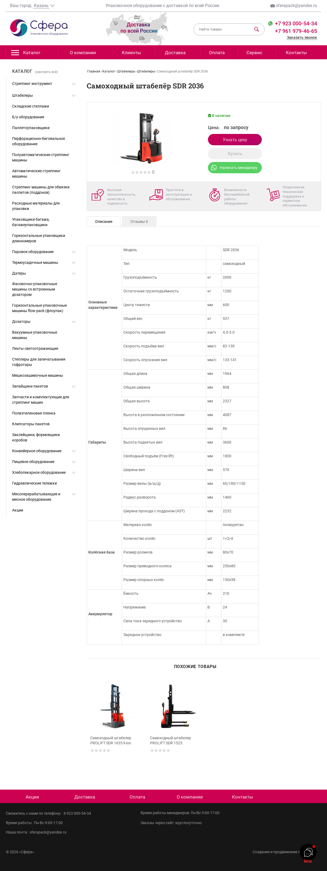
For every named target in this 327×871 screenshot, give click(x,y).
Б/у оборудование (28, 117)
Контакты (296, 52)
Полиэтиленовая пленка (33, 413)
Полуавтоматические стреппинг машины (40, 157)
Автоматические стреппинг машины (36, 173)
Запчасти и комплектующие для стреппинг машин (40, 400)
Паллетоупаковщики (31, 128)
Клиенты (131, 52)
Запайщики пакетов (30, 386)
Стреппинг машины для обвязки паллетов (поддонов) (40, 190)
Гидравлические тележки (34, 483)
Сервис (254, 52)
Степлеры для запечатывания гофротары (38, 362)
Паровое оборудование (33, 252)
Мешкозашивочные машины (37, 375)
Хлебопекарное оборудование (39, 472)
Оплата (217, 52)
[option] (114, 725)
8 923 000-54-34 (77, 813)
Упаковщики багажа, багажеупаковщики (31, 222)
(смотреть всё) (46, 72)
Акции (17, 510)
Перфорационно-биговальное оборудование (38, 141)
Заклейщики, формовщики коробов (36, 437)
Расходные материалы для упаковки (36, 206)
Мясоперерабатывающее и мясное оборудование (36, 497)
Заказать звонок (302, 37)
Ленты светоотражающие (35, 348)
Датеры (19, 273)
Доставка (175, 52)
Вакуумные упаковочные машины (34, 335)
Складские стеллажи (30, 106)
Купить (235, 153)
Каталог (25, 54)
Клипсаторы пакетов (31, 424)
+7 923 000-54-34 (295, 23)
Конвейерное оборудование (36, 451)
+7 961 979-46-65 (296, 31)
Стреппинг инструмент (32, 83)
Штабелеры (22, 95)
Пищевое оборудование (33, 461)
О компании (83, 52)
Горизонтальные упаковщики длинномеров (38, 238)
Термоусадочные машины (35, 262)
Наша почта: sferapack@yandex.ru (36, 832)
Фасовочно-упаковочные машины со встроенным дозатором (34, 289)
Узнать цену (235, 139)
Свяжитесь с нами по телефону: (35, 813)
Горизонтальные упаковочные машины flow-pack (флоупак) (39, 308)
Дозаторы (21, 321)
